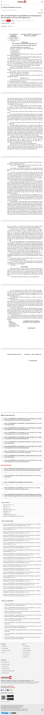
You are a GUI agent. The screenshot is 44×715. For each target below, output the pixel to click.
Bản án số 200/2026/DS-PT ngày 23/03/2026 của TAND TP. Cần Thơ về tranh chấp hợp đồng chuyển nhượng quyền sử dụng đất (22, 612)
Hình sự (5, 484)
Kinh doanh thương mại (8, 509)
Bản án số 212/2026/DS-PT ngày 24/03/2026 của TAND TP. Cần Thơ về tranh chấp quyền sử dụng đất (23, 630)
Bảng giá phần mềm (5, 662)
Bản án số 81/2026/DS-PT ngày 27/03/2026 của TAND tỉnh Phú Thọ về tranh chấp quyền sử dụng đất (23, 623)
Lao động (5, 512)
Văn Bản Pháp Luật (4, 710)
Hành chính (5, 511)
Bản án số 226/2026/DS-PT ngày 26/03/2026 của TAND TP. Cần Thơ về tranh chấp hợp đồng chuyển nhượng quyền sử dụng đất (22, 619)
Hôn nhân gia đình (7, 504)
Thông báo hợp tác (5, 672)
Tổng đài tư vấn (26, 656)
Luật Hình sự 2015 (24, 710)
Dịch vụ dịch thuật (26, 652)
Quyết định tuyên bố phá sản (9, 514)
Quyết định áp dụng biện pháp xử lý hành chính (13, 516)
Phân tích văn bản (26, 648)
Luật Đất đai (18, 710)
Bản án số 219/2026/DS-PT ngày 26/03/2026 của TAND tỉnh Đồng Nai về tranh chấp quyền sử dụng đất (23, 634)
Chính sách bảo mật (5, 668)
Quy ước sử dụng (5, 666)
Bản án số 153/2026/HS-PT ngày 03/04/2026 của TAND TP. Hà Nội (18, 482)
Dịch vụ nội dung (26, 654)
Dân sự (5, 472)
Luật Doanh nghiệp (12, 710)
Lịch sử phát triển (5, 648)
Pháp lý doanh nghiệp (27, 650)
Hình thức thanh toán (6, 664)
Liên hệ (3, 652)
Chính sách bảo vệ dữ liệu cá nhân (8, 670)
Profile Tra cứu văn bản (6, 650)
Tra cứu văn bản (26, 646)
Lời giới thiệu (4, 646)
